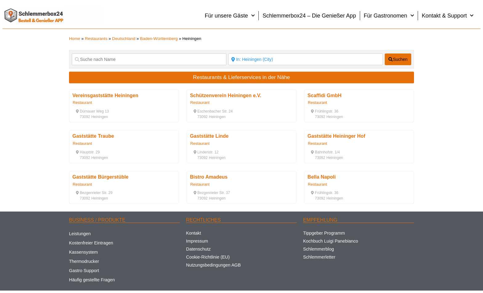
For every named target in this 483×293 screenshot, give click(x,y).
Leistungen (80, 233)
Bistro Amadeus (209, 177)
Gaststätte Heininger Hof (336, 136)
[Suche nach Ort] (305, 59)
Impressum (197, 241)
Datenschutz (198, 249)
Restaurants (96, 38)
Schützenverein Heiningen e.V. (225, 95)
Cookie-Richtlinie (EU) (208, 257)
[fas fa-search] (398, 59)
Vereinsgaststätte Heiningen (105, 95)
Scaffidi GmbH (324, 95)
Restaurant (82, 102)
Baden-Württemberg (159, 38)
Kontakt (193, 233)
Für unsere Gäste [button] (230, 15)
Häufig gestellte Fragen (92, 279)
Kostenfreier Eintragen (91, 242)
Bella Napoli (321, 177)
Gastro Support (84, 270)
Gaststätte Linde (209, 136)
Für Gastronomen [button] (389, 15)
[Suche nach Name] (149, 59)
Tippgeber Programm (324, 233)
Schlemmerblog (318, 249)
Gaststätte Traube (93, 136)
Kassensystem (83, 252)
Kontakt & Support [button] (448, 15)
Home (74, 38)
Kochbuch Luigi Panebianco (330, 241)
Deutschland (124, 38)
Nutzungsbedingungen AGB (213, 265)
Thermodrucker (84, 261)
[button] (92, 111)
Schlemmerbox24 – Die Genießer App (309, 16)
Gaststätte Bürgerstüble (100, 177)
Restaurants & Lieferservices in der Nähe (241, 77)
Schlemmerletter (319, 257)
